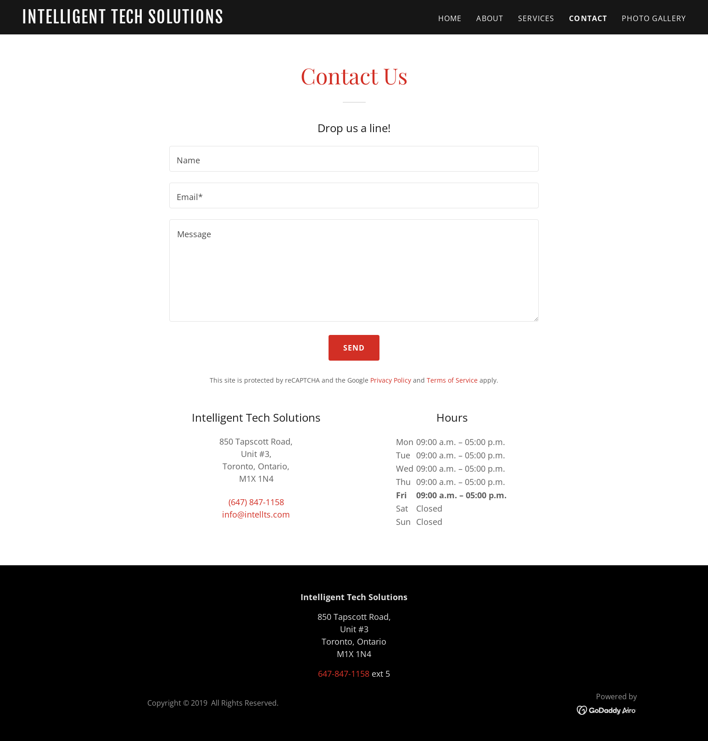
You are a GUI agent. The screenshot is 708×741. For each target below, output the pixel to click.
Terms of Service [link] (452, 380)
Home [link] (450, 18)
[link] (138, 20)
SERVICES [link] (536, 18)
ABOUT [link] (489, 18)
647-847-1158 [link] (343, 673)
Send (354, 348)
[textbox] (354, 159)
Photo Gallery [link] (654, 18)
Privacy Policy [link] (390, 380)
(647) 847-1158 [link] (256, 501)
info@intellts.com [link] (256, 514)
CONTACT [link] (588, 18)
